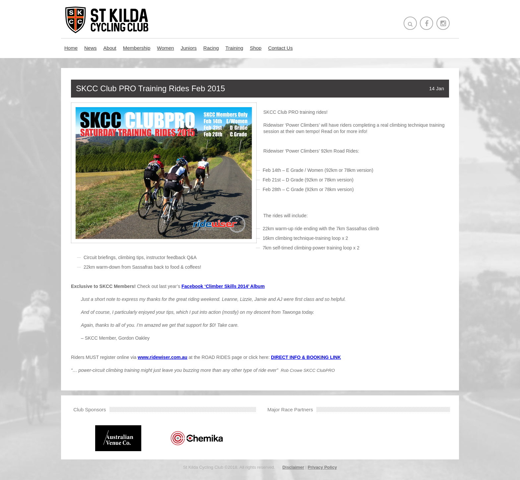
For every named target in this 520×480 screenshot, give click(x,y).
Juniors (189, 48)
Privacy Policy (322, 467)
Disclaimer (293, 467)
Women (165, 48)
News (90, 48)
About (109, 48)
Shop (255, 48)
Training (234, 48)
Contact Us (280, 48)
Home (71, 48)
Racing (211, 48)
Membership (137, 48)
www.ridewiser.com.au (162, 357)
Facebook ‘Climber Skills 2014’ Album (223, 286)
